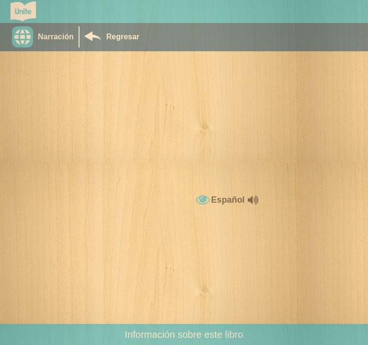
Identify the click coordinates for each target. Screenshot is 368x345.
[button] (45, 36)
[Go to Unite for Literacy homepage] (23, 11)
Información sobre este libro (184, 334)
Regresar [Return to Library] (122, 37)
